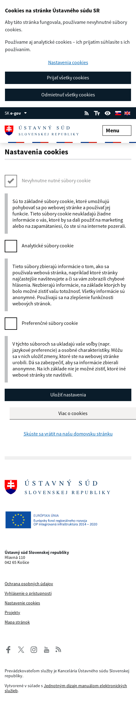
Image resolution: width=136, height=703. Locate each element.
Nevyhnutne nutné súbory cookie (56, 180)
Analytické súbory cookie (48, 245)
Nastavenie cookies (22, 603)
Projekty (12, 612)
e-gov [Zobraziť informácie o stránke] (18, 113)
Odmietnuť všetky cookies (68, 94)
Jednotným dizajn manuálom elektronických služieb (66, 688)
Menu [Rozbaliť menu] (117, 130)
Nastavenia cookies (68, 62)
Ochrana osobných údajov (29, 583)
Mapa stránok (17, 622)
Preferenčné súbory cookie (50, 323)
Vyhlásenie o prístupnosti (28, 593)
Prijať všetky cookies (68, 77)
